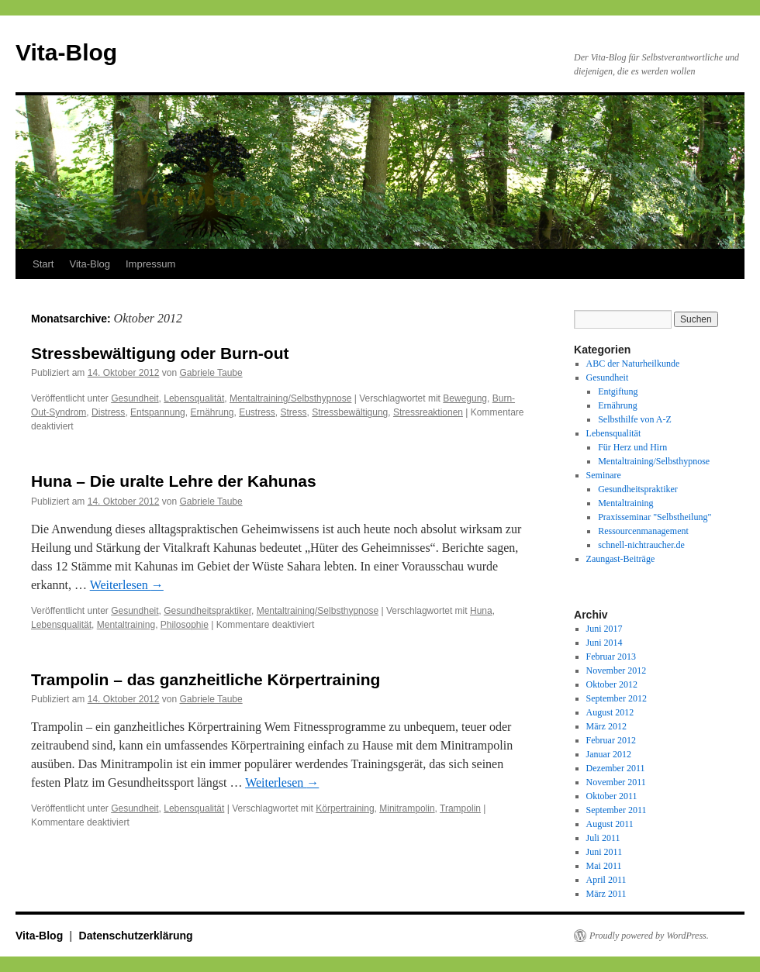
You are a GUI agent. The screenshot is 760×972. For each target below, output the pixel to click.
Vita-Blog (66, 52)
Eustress (257, 412)
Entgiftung (617, 391)
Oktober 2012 (611, 684)
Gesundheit (134, 398)
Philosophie (185, 624)
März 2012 (606, 726)
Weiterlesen (127, 584)
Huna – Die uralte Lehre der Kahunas (173, 481)
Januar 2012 (608, 754)
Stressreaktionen (428, 412)
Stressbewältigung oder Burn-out (160, 353)
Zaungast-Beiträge (620, 558)
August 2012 (610, 712)
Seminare (603, 475)
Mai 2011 (604, 865)
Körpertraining (345, 808)
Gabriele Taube (210, 372)
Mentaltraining (126, 624)
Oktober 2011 (611, 796)
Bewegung (465, 398)
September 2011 (616, 810)
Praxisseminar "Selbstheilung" (654, 517)
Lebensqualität (194, 398)
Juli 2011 (603, 837)
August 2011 (610, 824)
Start (43, 264)
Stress (294, 412)
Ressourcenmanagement (643, 531)
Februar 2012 (611, 740)
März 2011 (606, 893)
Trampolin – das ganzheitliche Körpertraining (205, 679)
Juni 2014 (604, 642)
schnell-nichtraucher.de (641, 544)
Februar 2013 (611, 656)
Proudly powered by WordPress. (649, 935)
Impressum (150, 264)
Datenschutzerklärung (136, 935)
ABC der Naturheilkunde (633, 363)
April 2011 (606, 879)
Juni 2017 (604, 628)
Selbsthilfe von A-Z (635, 419)
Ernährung (211, 412)
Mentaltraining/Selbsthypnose (290, 398)
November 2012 (616, 670)
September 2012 (616, 698)
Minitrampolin (406, 808)
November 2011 (616, 782)
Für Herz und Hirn (632, 447)
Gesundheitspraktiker (207, 610)
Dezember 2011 (615, 768)
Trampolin (460, 808)
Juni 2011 (604, 851)
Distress (108, 412)
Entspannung (157, 412)
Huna (481, 610)
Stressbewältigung (350, 412)
